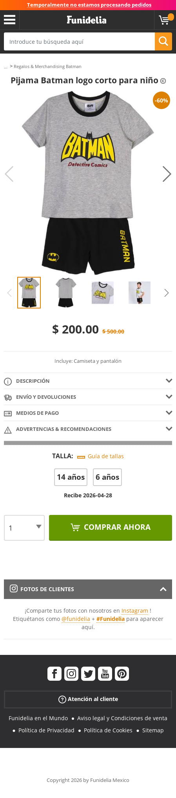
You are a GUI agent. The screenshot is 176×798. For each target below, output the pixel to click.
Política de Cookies (108, 730)
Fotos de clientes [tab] (42, 589)
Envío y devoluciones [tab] (40, 397)
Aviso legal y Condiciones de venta (122, 718)
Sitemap (153, 730)
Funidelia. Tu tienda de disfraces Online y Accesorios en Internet (86, 20)
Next (167, 174)
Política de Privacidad (46, 730)
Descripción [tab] (27, 381)
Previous (9, 174)
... (5, 67)
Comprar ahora (116, 527)
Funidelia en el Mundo (38, 718)
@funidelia (76, 618)
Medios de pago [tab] (31, 413)
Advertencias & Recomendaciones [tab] (57, 429)
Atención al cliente (88, 699)
